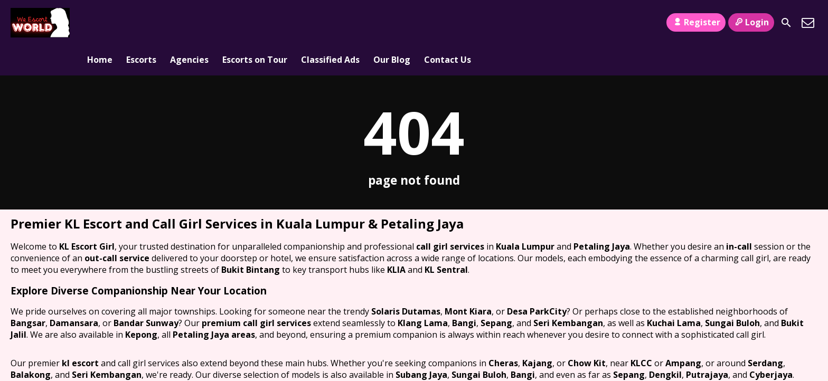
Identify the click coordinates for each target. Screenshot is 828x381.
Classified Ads (330, 22)
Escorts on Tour (254, 22)
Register (696, 22)
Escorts (141, 22)
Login (751, 22)
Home (99, 22)
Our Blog (391, 22)
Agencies (189, 22)
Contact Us (447, 22)
